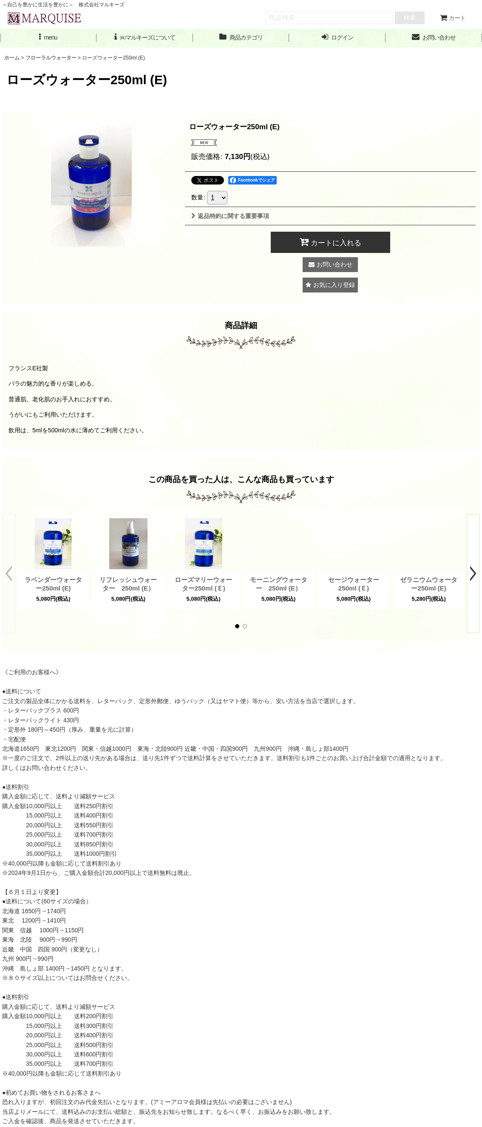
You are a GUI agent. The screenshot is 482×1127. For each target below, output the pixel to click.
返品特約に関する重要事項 (230, 216)
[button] (48, 37)
